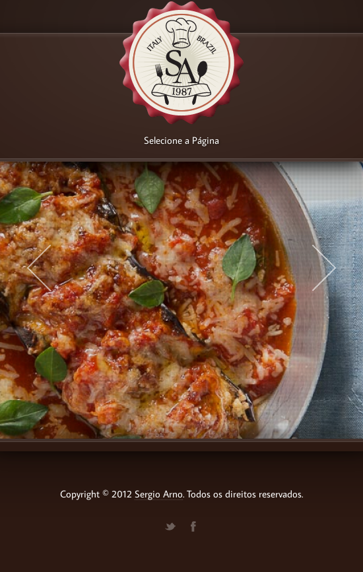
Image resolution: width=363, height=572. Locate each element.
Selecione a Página (181, 140)
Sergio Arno (159, 494)
